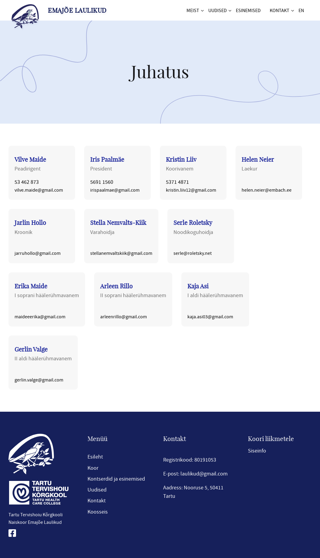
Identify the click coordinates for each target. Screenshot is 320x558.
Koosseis (97, 511)
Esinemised (248, 10)
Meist (192, 10)
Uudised (217, 10)
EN (301, 10)
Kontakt (279, 10)
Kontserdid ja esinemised (116, 478)
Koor (92, 468)
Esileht (95, 456)
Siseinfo (257, 450)
